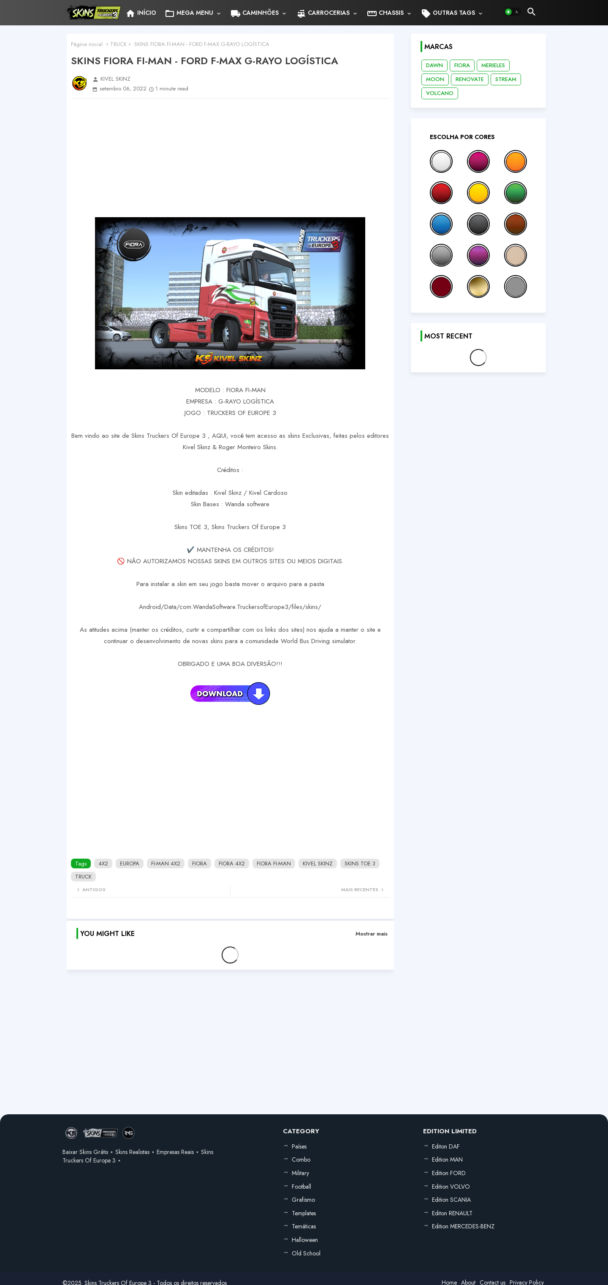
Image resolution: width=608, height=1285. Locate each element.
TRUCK (118, 44)
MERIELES (493, 65)
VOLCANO (439, 93)
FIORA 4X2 (232, 863)
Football (301, 1186)
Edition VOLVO (451, 1186)
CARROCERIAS (323, 13)
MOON (435, 79)
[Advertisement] (230, 158)
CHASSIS (385, 13)
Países (299, 1146)
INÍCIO (140, 13)
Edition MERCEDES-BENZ (463, 1226)
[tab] (140, 12)
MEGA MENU (189, 13)
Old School (306, 1253)
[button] (512, 12)
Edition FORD (449, 1173)
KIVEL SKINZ (318, 863)
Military (300, 1173)
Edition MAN (447, 1159)
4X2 (103, 863)
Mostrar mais (372, 934)
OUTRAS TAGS (448, 13)
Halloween (305, 1240)
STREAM (505, 79)
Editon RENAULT (452, 1213)
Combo (301, 1159)
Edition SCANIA (451, 1199)
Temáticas (304, 1226)
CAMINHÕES (255, 13)
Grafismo (303, 1199)
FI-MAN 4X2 (165, 863)
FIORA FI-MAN (274, 863)
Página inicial (87, 44)
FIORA (199, 863)
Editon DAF (446, 1146)
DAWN (434, 65)
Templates (304, 1213)
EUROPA (129, 863)
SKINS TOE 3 (360, 863)
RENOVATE (470, 79)
